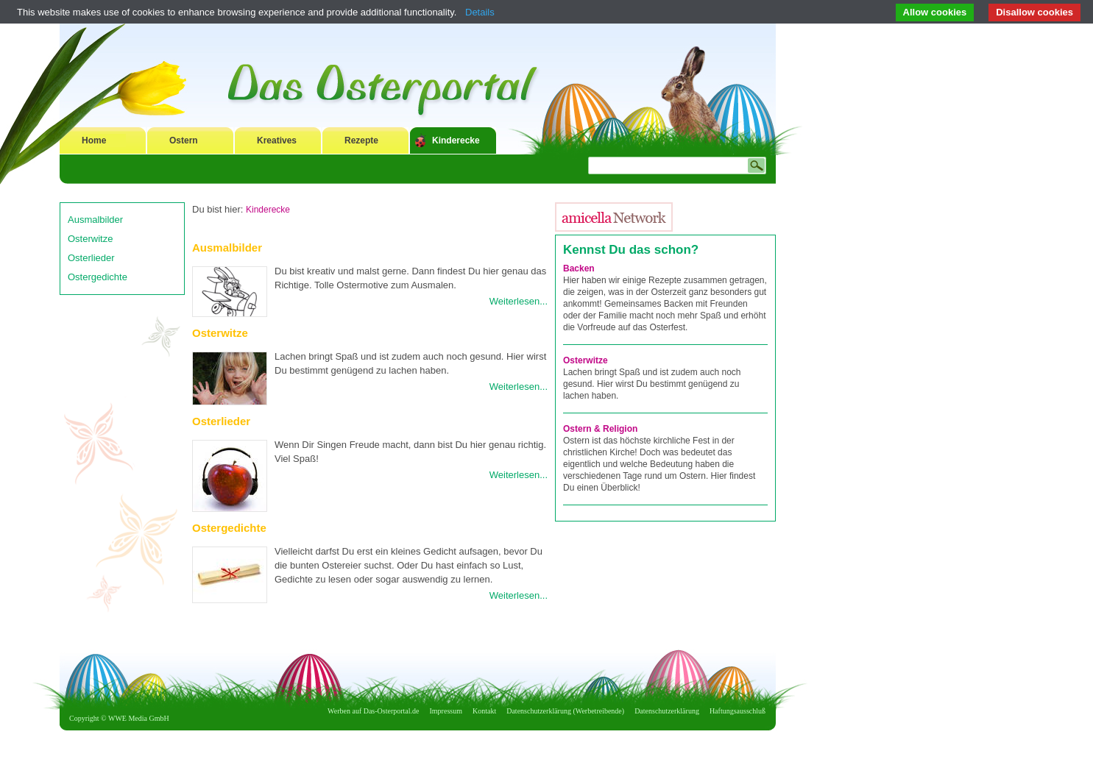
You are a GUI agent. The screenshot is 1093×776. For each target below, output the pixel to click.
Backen (579, 268)
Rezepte (361, 140)
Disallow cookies (1034, 12)
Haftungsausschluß (737, 711)
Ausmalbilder (95, 219)
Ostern (183, 140)
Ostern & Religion (600, 429)
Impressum (446, 711)
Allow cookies (935, 12)
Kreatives (277, 140)
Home (94, 140)
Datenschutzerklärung (666, 711)
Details (480, 12)
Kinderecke (456, 140)
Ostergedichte (97, 276)
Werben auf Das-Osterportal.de (373, 711)
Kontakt (484, 711)
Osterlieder (91, 257)
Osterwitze (90, 238)
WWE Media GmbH (138, 718)
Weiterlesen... (518, 301)
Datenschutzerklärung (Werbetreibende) (565, 711)
